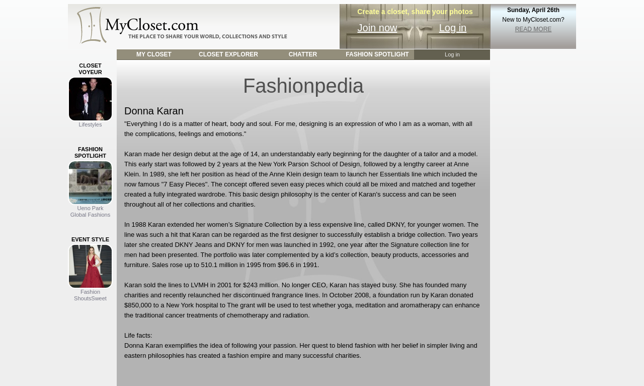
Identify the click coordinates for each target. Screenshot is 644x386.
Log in (453, 27)
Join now (377, 27)
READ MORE (533, 29)
